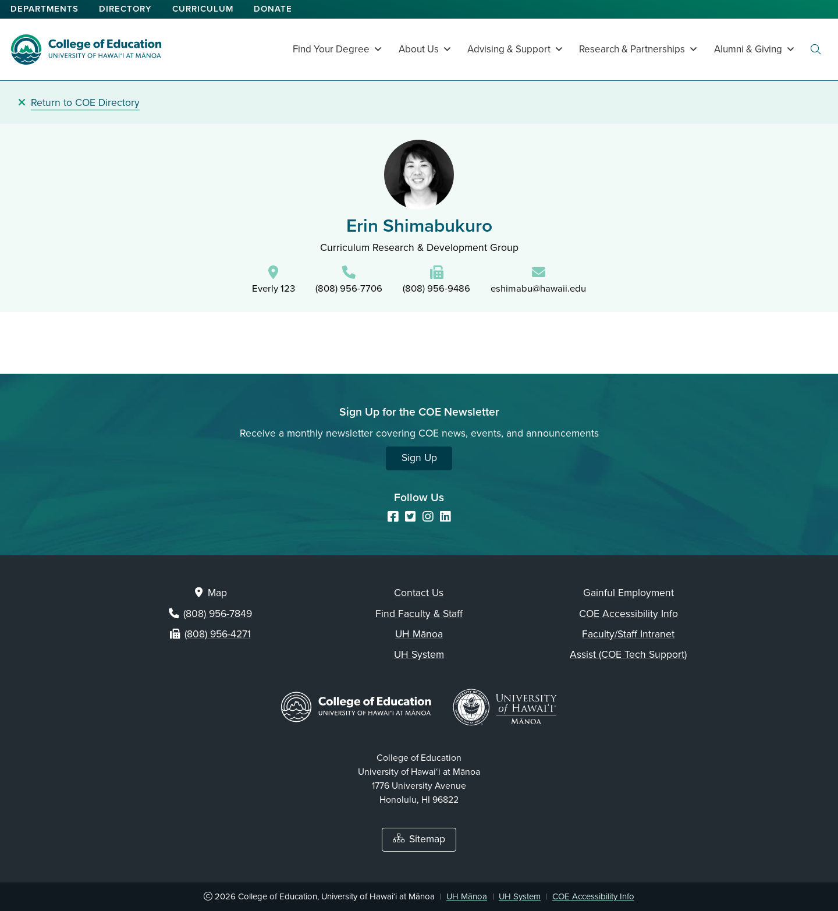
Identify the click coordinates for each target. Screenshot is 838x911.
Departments (44, 8)
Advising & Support (515, 49)
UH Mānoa (419, 634)
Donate (273, 8)
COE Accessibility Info (628, 614)
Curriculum (202, 8)
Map (217, 593)
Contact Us (418, 593)
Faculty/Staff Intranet (628, 634)
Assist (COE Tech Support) (628, 654)
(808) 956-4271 (217, 634)
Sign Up (419, 458)
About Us (425, 49)
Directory (125, 8)
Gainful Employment (628, 593)
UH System (419, 654)
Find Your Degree (338, 49)
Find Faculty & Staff (419, 614)
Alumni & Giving (755, 49)
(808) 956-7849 (217, 614)
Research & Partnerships (638, 49)
